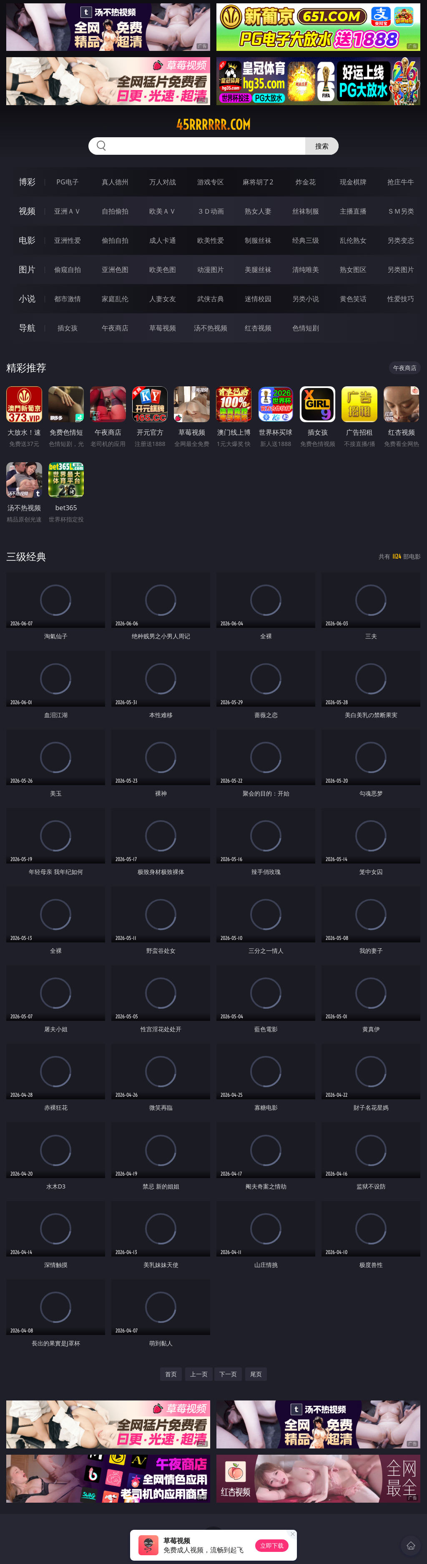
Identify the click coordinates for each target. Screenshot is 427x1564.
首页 (171, 1374)
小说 (27, 298)
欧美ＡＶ (162, 211)
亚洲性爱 (67, 240)
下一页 (228, 1374)
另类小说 (305, 298)
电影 (27, 240)
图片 (27, 269)
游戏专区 (210, 181)
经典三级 (305, 240)
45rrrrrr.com (213, 124)
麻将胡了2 (258, 181)
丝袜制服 (305, 211)
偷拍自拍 (115, 240)
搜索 (322, 146)
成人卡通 (162, 240)
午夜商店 (115, 327)
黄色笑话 (353, 298)
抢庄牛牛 (400, 181)
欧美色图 (162, 269)
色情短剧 (305, 327)
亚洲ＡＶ (67, 211)
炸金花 (306, 181)
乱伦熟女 (353, 240)
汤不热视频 (210, 327)
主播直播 (353, 211)
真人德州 (115, 181)
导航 (27, 327)
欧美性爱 (210, 240)
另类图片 (400, 269)
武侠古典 (210, 298)
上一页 (199, 1374)
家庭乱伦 (115, 298)
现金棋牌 (353, 181)
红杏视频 (258, 327)
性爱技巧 (400, 298)
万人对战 (162, 181)
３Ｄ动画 (210, 211)
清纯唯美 (305, 269)
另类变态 (400, 240)
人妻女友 (162, 298)
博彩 (27, 181)
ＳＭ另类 (400, 211)
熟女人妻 (258, 211)
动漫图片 (210, 269)
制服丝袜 (258, 240)
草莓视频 (162, 327)
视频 (27, 211)
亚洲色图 (115, 269)
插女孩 (68, 327)
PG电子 (67, 181)
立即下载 (272, 1545)
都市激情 (67, 298)
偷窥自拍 (67, 269)
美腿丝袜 (258, 269)
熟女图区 (353, 269)
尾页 (256, 1374)
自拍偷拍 (115, 211)
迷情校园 (258, 298)
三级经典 (26, 556)
